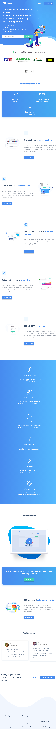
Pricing (7, 704)
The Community (26, 707)
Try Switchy (48, 3)
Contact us (25, 713)
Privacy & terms (44, 701)
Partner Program (27, 710)
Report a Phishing (45, 707)
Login (39, 3)
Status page (8, 707)
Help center (25, 704)
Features (7, 701)
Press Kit (42, 710)
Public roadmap (9, 713)
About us (24, 701)
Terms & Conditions (45, 704)
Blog (6, 710)
